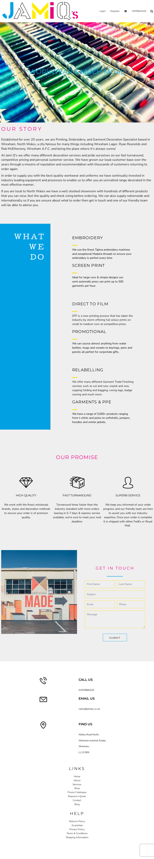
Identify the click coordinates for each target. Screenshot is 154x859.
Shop (77, 788)
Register (115, 11)
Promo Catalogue (77, 792)
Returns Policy (77, 821)
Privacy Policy (77, 829)
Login (102, 11)
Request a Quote (77, 796)
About (77, 780)
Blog (77, 804)
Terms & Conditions (77, 833)
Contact (77, 800)
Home (77, 776)
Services (77, 784)
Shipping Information (77, 837)
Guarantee (77, 825)
